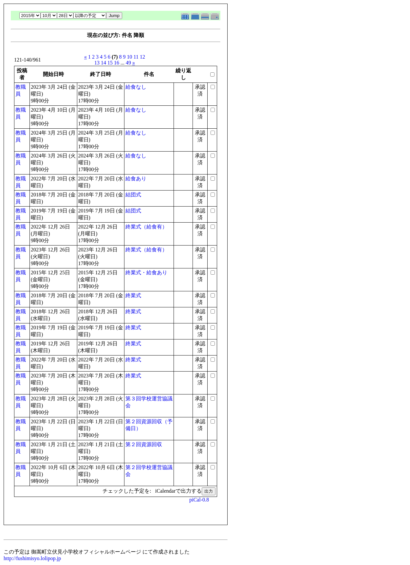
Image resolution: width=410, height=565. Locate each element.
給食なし (135, 87)
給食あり (135, 178)
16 (116, 62)
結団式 (133, 194)
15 (110, 62)
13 (97, 62)
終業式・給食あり (146, 272)
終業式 (133, 295)
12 (142, 57)
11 (136, 57)
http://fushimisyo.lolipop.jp (32, 558)
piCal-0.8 (199, 499)
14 (103, 62)
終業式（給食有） (146, 226)
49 (128, 62)
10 (129, 57)
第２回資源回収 (143, 444)
